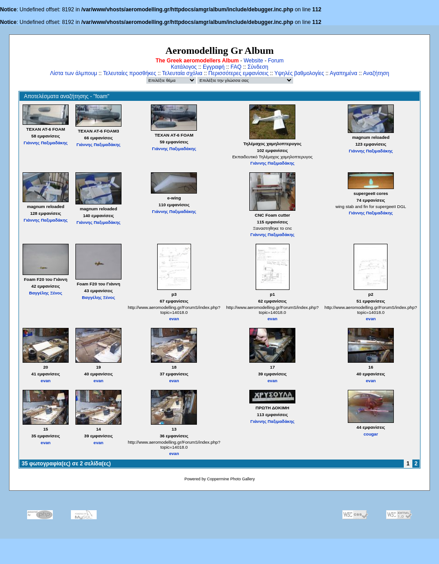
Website (253, 60)
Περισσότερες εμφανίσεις (238, 73)
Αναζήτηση (376, 73)
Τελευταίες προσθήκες (129, 73)
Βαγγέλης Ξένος (45, 292)
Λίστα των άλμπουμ (73, 73)
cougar (371, 433)
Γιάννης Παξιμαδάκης (45, 142)
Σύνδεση (258, 67)
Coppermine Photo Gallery (231, 479)
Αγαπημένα (343, 73)
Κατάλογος (183, 67)
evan (174, 318)
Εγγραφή (213, 67)
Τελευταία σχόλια (182, 73)
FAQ (236, 67)
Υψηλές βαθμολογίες (299, 73)
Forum (276, 60)
